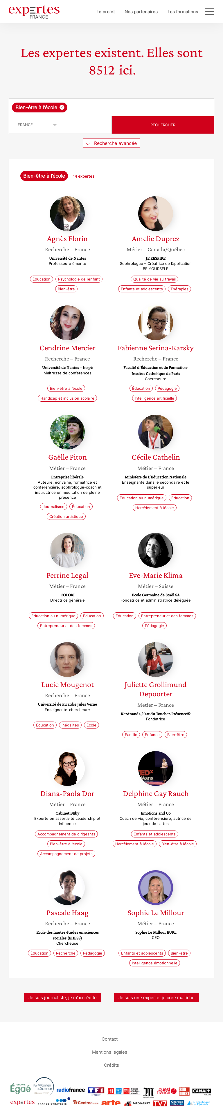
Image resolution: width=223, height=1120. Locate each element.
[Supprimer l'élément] (62, 107)
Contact (110, 1039)
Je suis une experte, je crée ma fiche (156, 997)
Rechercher (162, 125)
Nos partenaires (141, 11)
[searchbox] (115, 107)
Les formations (183, 11)
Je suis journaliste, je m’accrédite (62, 997)
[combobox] (111, 107)
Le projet (105, 11)
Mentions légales (109, 1052)
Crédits (111, 1065)
